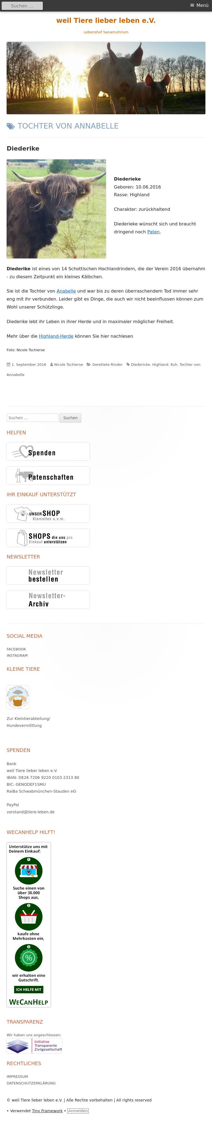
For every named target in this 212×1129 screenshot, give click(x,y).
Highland (160, 364)
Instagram (17, 655)
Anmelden (78, 1111)
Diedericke (140, 364)
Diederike (23, 148)
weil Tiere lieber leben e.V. (106, 20)
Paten (153, 231)
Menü (203, 5)
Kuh (174, 364)
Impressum (17, 1077)
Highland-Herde (56, 336)
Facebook (16, 649)
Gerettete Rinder (107, 364)
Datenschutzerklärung (31, 1083)
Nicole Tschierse (68, 364)
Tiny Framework (47, 1111)
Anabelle (66, 291)
